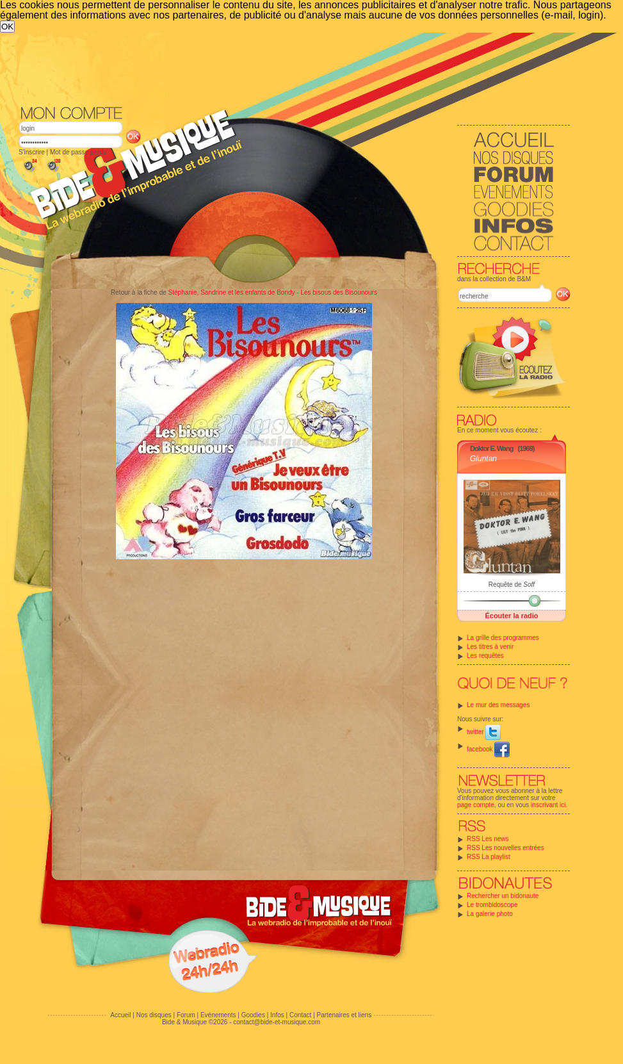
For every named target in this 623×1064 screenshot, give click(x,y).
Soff (529, 584)
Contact (300, 1015)
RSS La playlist (488, 856)
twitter (484, 731)
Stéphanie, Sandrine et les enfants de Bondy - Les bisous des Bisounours (272, 292)
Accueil (120, 1015)
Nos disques (154, 1015)
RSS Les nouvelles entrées (505, 847)
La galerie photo (490, 913)
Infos (277, 1015)
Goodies (253, 1015)
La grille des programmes (503, 637)
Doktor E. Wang (491, 448)
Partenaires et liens (344, 1015)
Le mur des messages (498, 704)
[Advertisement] (294, 68)
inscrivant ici (548, 804)
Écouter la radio (511, 615)
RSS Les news (488, 838)
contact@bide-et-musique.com (276, 1022)
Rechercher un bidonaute (502, 895)
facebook (488, 749)
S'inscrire (32, 152)
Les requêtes (485, 655)
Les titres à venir (490, 646)
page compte (475, 804)
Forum (186, 1015)
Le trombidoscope (492, 904)
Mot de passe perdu (78, 152)
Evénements (218, 1015)
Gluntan (483, 458)
